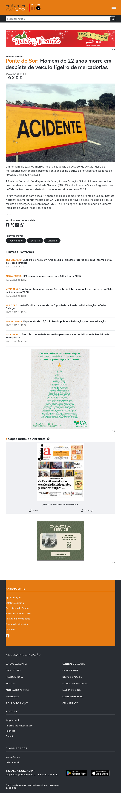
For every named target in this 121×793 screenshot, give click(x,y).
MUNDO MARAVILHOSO (75, 683)
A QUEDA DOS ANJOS (17, 703)
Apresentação (13, 597)
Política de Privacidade (18, 618)
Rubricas (10, 730)
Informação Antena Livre (19, 725)
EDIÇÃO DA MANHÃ (16, 663)
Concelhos (18, 56)
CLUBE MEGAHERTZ (73, 696)
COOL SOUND (13, 670)
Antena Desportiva (17, 689)
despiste (35, 240)
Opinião (10, 736)
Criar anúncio (13, 762)
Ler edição (87, 510)
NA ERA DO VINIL (71, 689)
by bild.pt (11, 787)
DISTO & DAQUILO (72, 676)
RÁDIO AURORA (14, 676)
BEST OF (10, 683)
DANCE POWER (70, 670)
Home (9, 56)
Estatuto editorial (15, 602)
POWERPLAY (12, 696)
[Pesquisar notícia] (58, 18)
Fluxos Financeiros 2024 (18, 613)
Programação (13, 720)
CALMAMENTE (70, 703)
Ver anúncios (13, 757)
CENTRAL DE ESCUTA (73, 663)
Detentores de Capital (17, 608)
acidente (52, 240)
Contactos (11, 629)
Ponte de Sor (16, 240)
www (33, 510)
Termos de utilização (17, 623)
